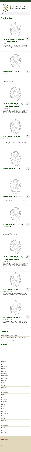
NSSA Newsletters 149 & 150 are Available (9, 335)
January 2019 (4, 390)
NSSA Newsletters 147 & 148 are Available (9, 339)
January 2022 (4, 378)
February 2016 (4, 422)
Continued (4, 48)
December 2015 (5, 425)
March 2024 (4, 364)
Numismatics (5, 355)
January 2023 (4, 373)
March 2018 (4, 397)
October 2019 (4, 383)
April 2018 (4, 396)
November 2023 (5, 366)
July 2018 (4, 394)
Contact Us (3, 441)
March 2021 (4, 380)
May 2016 (4, 418)
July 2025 (4, 361)
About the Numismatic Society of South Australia (9, 448)
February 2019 (4, 389)
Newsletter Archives (4, 444)
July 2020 (4, 382)
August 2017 (4, 401)
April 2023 (4, 371)
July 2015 (4, 432)
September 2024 (5, 363)
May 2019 (4, 385)
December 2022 (5, 375)
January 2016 (4, 423)
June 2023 (4, 368)
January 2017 (4, 411)
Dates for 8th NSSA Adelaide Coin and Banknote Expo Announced (14, 333)
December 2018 (5, 392)
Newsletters (8, 140)
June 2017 (4, 404)
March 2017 (4, 408)
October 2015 (4, 427)
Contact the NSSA (18, 448)
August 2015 (4, 430)
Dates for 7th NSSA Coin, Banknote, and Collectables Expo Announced (14, 337)
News (7, 43)
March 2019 (4, 387)
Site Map (22, 448)
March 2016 (4, 420)
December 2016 (5, 413)
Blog (2, 445)
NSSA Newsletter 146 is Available (8, 340)
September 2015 (5, 429)
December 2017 (5, 399)
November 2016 (5, 415)
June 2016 (4, 416)
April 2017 (4, 406)
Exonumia (4, 349)
